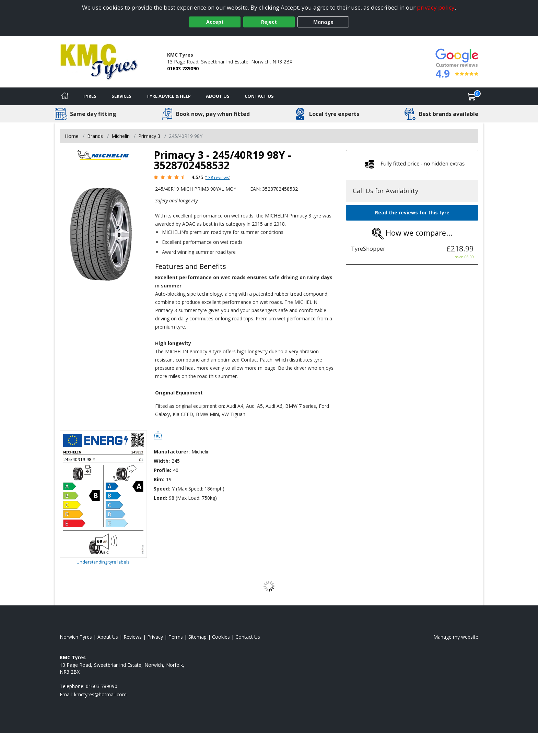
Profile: (162, 470)
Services (121, 96)
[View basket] (471, 96)
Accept (215, 22)
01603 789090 (183, 68)
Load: (160, 498)
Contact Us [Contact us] (259, 96)
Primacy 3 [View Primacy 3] (149, 136)
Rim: (159, 479)
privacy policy (436, 7)
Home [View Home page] (72, 136)
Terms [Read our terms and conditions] (175, 637)
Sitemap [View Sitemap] (197, 637)
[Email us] (100, 694)
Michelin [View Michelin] (121, 136)
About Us (218, 96)
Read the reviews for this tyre (412, 212)
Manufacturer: (172, 451)
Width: (162, 461)
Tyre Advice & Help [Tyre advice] (169, 96)
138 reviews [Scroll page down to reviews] (217, 177)
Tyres (89, 96)
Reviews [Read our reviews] (133, 637)
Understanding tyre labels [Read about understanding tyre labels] (103, 562)
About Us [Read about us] (107, 637)
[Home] (65, 96)
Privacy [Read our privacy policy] (155, 637)
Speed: (162, 488)
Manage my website (455, 637)
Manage (323, 22)
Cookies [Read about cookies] (221, 637)
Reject (269, 22)
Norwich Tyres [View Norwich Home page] (76, 637)
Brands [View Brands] (95, 136)
